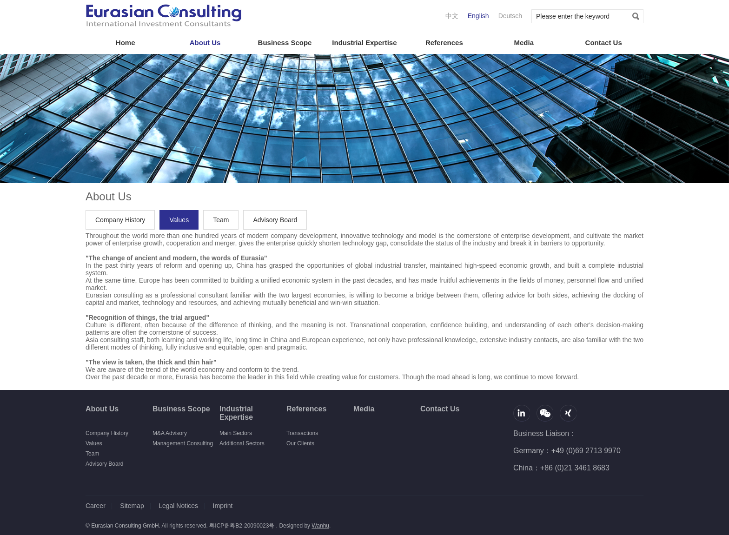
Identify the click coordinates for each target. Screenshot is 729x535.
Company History (120, 220)
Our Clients (300, 443)
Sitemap (132, 505)
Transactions (302, 433)
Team (221, 220)
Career (96, 505)
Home (125, 42)
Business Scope (285, 42)
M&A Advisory (169, 433)
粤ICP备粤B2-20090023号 (241, 525)
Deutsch (510, 16)
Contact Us (603, 42)
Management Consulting (182, 443)
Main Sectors (235, 433)
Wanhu (320, 525)
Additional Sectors (242, 443)
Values (179, 220)
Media (524, 42)
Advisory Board (275, 220)
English (478, 16)
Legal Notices (178, 505)
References (444, 42)
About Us (205, 42)
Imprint (223, 505)
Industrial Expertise (364, 42)
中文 (451, 16)
